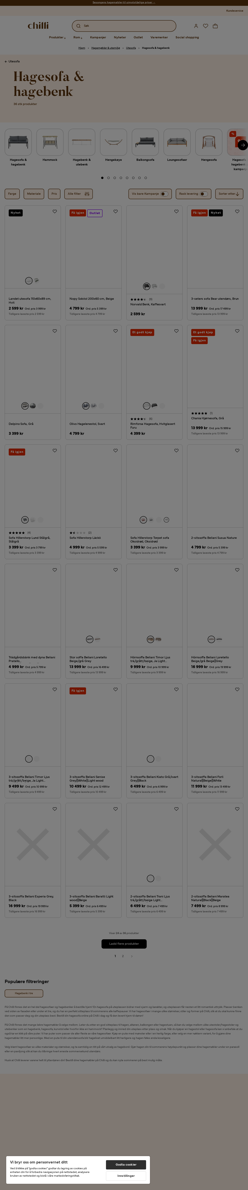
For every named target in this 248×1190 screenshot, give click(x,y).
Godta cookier (126, 1164)
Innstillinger (126, 1176)
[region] (78, 1170)
